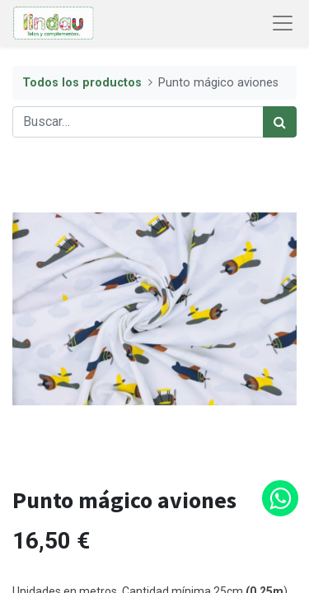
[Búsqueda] (280, 122)
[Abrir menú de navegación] (282, 23)
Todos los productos (82, 83)
